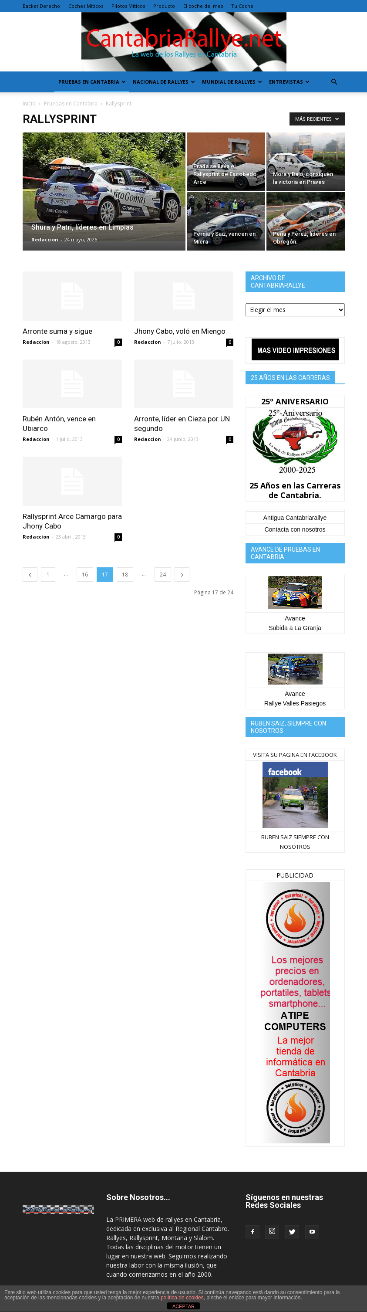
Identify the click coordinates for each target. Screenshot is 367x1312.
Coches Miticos (85, 6)
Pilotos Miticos (128, 6)
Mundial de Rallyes (232, 81)
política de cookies (182, 1298)
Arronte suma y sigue (57, 331)
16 (85, 574)
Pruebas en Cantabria (92, 81)
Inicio (29, 103)
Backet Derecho (41, 6)
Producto (164, 6)
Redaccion (44, 239)
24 (163, 574)
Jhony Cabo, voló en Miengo (180, 331)
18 (125, 574)
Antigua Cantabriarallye (295, 517)
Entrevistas (289, 81)
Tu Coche (242, 6)
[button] (334, 81)
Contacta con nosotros (294, 529)
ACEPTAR (183, 1306)
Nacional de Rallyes (164, 81)
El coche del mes (203, 6)
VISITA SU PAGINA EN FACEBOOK (295, 755)
